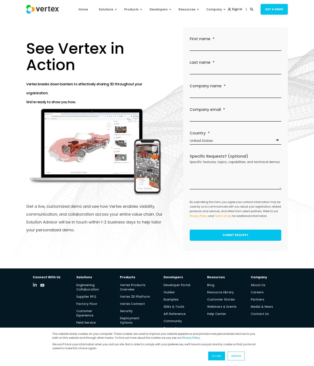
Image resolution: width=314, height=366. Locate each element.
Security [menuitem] (126, 311)
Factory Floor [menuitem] (86, 304)
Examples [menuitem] (171, 299)
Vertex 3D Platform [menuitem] (135, 296)
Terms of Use (223, 216)
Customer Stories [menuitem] (221, 299)
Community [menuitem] (173, 321)
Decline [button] (236, 356)
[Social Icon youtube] (42, 285)
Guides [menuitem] (169, 292)
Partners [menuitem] (257, 299)
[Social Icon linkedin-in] (36, 284)
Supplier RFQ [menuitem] (86, 296)
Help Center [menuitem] (216, 314)
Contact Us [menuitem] (260, 314)
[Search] (252, 9)
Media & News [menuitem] (262, 306)
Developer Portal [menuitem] (177, 285)
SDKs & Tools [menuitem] (174, 306)
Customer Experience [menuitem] (84, 313)
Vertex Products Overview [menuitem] (132, 287)
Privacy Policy (191, 338)
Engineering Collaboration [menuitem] (87, 287)
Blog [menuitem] (210, 285)
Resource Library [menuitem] (220, 292)
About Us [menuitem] (258, 285)
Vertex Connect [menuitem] (132, 304)
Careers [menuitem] (257, 292)
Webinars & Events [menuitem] (222, 306)
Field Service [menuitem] (86, 322)
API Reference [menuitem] (175, 314)
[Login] (235, 9)
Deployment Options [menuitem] (129, 320)
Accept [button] (216, 356)
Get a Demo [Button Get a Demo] (274, 9)
